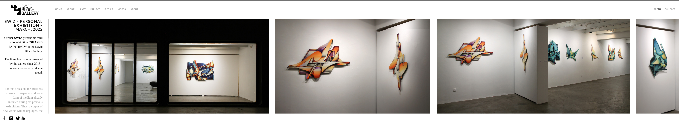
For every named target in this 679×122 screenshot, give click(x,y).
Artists (71, 9)
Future (109, 9)
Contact (670, 9)
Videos (122, 9)
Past (83, 9)
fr (655, 9)
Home (58, 9)
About (134, 9)
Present (95, 9)
